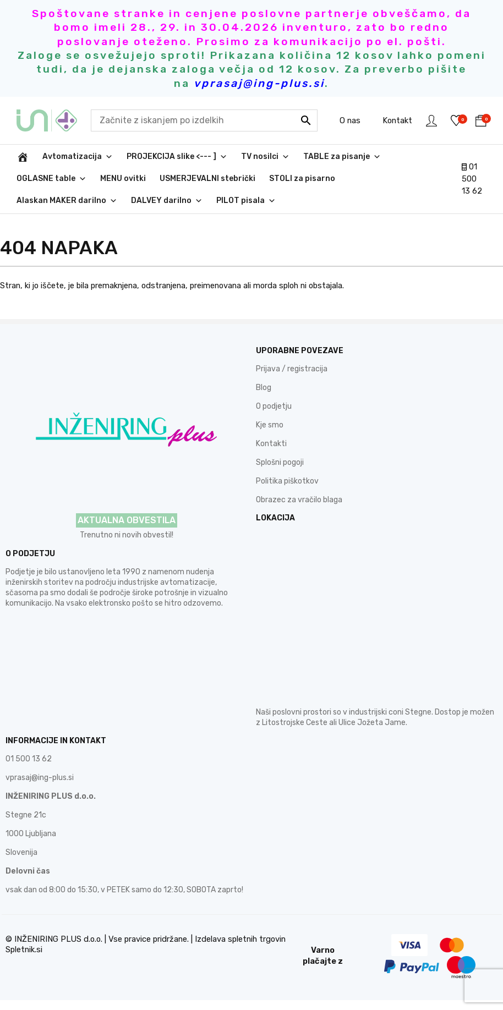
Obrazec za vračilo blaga (299, 499)
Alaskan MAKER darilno (67, 201)
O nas (350, 120)
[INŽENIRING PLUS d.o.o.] (23, 157)
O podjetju (274, 406)
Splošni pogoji (280, 462)
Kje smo (269, 425)
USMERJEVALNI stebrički (207, 178)
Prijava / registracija (291, 369)
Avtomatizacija (77, 157)
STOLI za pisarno (302, 178)
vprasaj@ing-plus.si (40, 777)
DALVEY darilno (167, 201)
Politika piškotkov (287, 481)
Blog (263, 387)
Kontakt (397, 120)
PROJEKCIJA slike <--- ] (177, 157)
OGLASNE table (51, 179)
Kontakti (271, 443)
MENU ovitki (123, 178)
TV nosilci (265, 157)
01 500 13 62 (472, 179)
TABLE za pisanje (342, 157)
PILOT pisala (246, 201)
